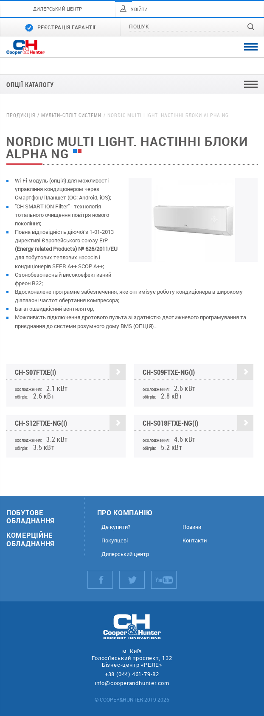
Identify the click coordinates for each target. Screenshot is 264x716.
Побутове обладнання (30, 516)
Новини (192, 527)
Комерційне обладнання (30, 539)
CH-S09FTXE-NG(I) (198, 372)
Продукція (20, 115)
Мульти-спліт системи (71, 115)
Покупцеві (114, 540)
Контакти (195, 540)
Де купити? (115, 527)
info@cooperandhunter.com (132, 683)
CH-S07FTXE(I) (70, 372)
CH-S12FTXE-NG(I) (70, 423)
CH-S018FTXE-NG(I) (198, 423)
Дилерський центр (125, 554)
